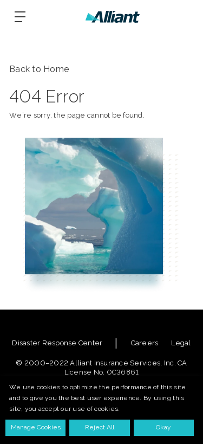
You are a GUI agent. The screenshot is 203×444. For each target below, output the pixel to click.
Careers (145, 343)
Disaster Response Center (57, 343)
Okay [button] (163, 427)
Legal (181, 343)
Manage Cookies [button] (36, 427)
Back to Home (39, 69)
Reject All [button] (99, 427)
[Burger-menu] (20, 17)
